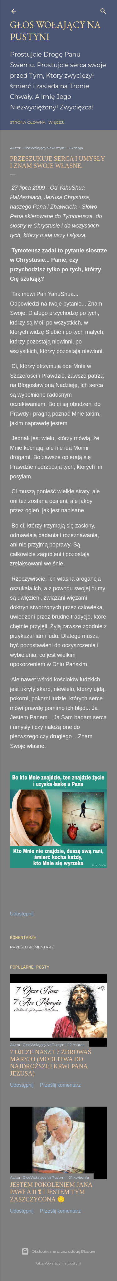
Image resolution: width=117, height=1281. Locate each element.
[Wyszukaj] (103, 10)
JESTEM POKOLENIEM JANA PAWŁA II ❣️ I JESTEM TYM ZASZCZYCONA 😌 (51, 1192)
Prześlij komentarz (32, 947)
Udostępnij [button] (22, 913)
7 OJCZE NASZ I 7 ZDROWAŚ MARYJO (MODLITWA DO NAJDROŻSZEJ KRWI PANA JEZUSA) (50, 1062)
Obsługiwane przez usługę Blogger (58, 1251)
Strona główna (28, 122)
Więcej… (57, 122)
